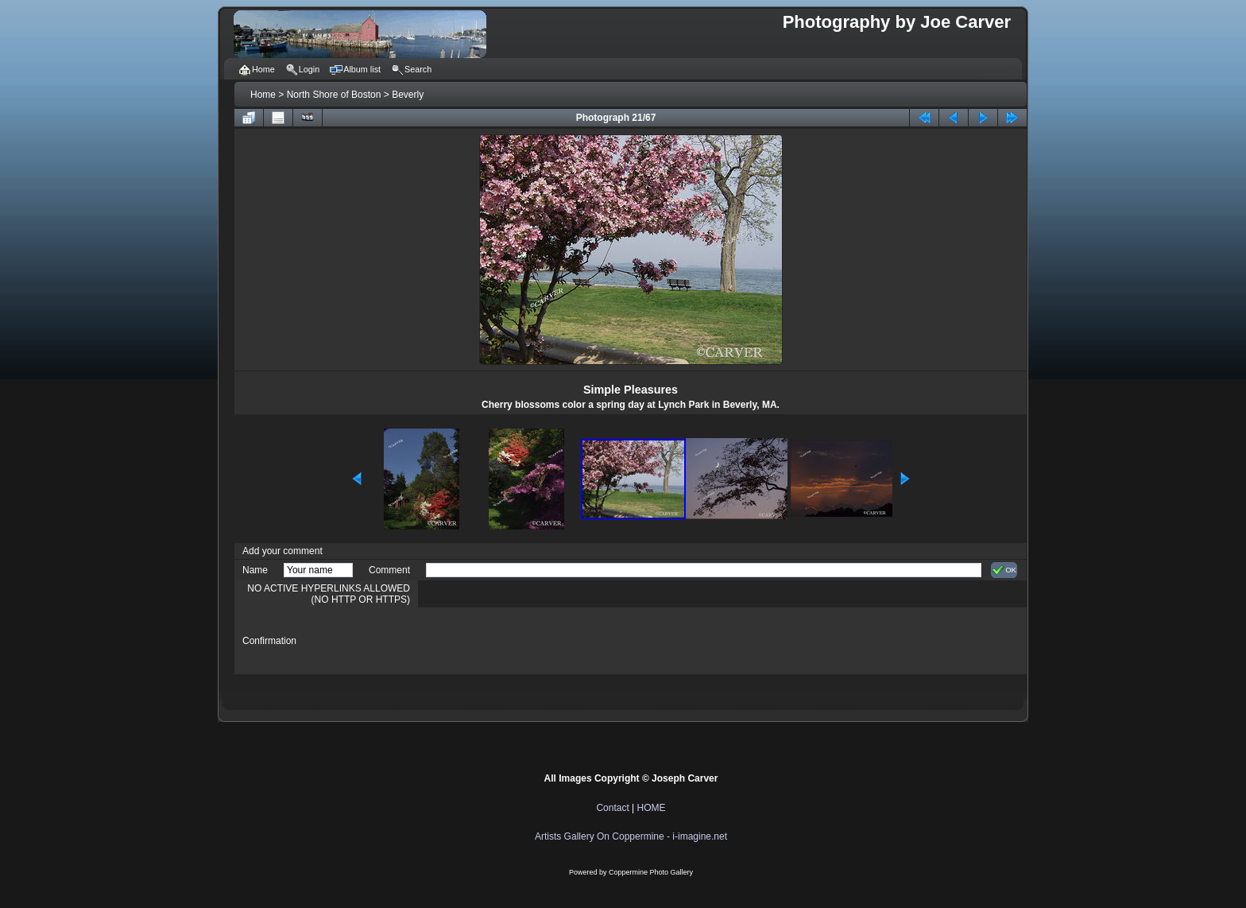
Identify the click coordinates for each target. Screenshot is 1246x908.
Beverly (408, 94)
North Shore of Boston (334, 94)
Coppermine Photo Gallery (651, 872)
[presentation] (547, 641)
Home (263, 94)
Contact (612, 807)
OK (1004, 570)
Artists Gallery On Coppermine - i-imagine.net (631, 836)
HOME (651, 807)
